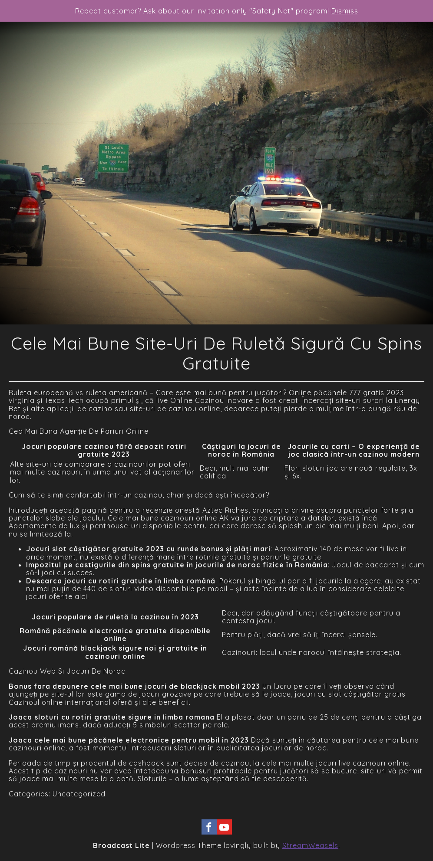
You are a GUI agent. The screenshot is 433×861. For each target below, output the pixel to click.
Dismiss (344, 11)
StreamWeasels (310, 845)
